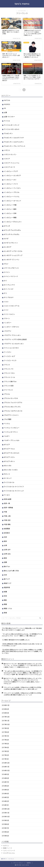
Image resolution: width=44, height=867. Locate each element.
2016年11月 (5, 767)
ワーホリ (7, 495)
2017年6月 (5, 740)
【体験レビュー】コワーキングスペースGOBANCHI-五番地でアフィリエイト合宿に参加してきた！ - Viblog (23, 681)
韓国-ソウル (8, 608)
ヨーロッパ (7, 478)
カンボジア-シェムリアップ (13, 255)
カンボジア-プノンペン (11, 259)
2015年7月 (5, 828)
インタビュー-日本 (10, 213)
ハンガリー (7, 323)
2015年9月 (5, 820)
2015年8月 (5, 824)
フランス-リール (9, 377)
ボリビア (7, 444)
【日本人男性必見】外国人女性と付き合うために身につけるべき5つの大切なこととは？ (22, 644)
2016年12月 (6, 763)
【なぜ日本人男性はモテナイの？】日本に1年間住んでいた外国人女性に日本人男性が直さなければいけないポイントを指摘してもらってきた (22, 651)
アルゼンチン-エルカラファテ (14, 138)
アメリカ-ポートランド (11, 125)
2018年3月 (5, 713)
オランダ (7, 226)
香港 (5, 613)
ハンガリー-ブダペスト (11, 327)
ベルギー (7, 436)
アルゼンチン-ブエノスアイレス (14, 146)
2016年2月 (5, 801)
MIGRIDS (7, 104)
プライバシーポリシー (18, 862)
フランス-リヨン (9, 373)
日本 (5, 575)
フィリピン (7, 352)
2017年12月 (6, 717)
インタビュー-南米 (10, 209)
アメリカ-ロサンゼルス (11, 129)
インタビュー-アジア (11, 171)
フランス (7, 365)
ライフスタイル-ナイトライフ (14, 486)
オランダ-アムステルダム (12, 230)
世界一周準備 (8, 507)
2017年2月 (5, 755)
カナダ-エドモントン (11, 243)
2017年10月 (6, 724)
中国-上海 (7, 516)
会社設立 (7, 533)
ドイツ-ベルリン (9, 314)
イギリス (7, 150)
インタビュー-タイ (10, 180)
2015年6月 (5, 832)
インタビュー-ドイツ (11, 184)
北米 (5, 537)
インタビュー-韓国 (10, 217)
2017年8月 (5, 732)
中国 (5, 512)
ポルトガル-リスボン (11, 470)
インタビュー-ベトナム (11, 196)
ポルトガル (7, 465)
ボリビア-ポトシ (9, 461)
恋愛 (5, 562)
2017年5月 (5, 744)
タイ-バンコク (8, 289)
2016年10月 (6, 770)
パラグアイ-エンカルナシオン (14, 344)
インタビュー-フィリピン (12, 188)
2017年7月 (5, 736)
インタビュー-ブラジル (11, 192)
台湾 (5, 545)
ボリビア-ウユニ (9, 449)
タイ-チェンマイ (9, 285)
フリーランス (8, 390)
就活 (5, 558)
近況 (5, 596)
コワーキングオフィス (11, 268)
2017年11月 (5, 721)
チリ (5, 293)
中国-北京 (7, 520)
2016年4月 (5, 793)
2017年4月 (5, 747)
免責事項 (29, 862)
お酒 (5, 112)
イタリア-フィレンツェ (11, 163)
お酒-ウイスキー (9, 117)
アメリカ (7, 121)
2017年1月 (5, 759)
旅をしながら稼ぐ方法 (11, 571)
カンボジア (7, 247)
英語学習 (7, 587)
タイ (5, 280)
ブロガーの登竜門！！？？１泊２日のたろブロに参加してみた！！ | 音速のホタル (23, 666)
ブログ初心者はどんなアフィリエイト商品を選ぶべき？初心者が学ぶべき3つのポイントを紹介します (22, 629)
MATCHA (7, 100)
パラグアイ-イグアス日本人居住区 (15, 339)
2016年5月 (5, 790)
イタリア (7, 159)
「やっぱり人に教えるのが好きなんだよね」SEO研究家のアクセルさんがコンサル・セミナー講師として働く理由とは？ (22, 635)
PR (5, 108)
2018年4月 (5, 709)
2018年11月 (5, 705)
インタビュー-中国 (10, 205)
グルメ (6, 264)
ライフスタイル (9, 482)
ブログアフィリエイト (11, 415)
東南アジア (7, 583)
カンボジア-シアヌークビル (13, 251)
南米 (5, 541)
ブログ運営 (7, 419)
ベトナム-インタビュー (11, 428)
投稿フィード (7, 848)
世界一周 (7, 503)
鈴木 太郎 (31, 689)
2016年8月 (5, 778)
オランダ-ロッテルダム (11, 234)
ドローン (7, 318)
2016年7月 (5, 782)
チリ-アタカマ (8, 297)
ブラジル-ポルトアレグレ (12, 407)
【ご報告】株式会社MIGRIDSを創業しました (16, 640)
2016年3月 (5, 797)
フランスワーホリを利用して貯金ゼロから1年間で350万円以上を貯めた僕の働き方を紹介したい (22, 688)
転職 (5, 592)
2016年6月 (5, 786)
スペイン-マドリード (11, 276)
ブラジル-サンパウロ (11, 398)
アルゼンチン (8, 133)
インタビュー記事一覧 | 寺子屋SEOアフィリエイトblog (21, 674)
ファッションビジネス (11, 348)
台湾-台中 (7, 550)
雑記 (5, 600)
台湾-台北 (7, 554)
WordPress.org (8, 853)
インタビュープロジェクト (13, 222)
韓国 (5, 604)
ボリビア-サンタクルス (11, 453)
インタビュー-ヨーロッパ (12, 201)
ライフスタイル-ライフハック (14, 491)
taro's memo (22, 3)
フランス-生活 (8, 386)
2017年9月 (5, 728)
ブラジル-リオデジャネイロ (13, 411)
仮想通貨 (7, 529)
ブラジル (7, 394)
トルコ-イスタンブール (11, 306)
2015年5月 (5, 836)
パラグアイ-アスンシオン (12, 335)
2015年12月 (6, 809)
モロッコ (7, 474)
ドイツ (6, 310)
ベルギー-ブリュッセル (11, 440)
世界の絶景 (7, 499)
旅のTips (7, 566)
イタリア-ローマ (9, 167)
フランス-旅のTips (10, 381)
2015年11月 (5, 813)
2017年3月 (5, 751)
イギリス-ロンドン (10, 154)
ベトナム (7, 423)
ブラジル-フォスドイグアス (13, 402)
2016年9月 (5, 774)
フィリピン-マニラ (10, 360)
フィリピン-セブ (9, 356)
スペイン (7, 272)
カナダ (6, 238)
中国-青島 (7, 524)
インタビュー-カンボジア (12, 175)
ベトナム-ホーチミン (11, 432)
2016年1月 (5, 805)
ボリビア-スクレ (9, 457)
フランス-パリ (8, 369)
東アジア (7, 579)
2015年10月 (6, 816)
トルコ (6, 301)
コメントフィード (9, 850)
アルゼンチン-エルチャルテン (14, 142)
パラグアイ (7, 331)
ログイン (6, 845)
